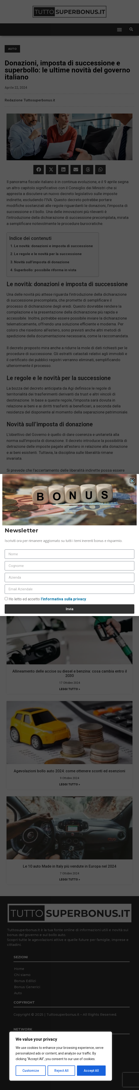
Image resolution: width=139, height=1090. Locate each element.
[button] (132, 481)
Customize (30, 1070)
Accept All (91, 1070)
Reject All (61, 1070)
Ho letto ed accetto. (48, 599)
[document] (69, 545)
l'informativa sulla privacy (63, 599)
